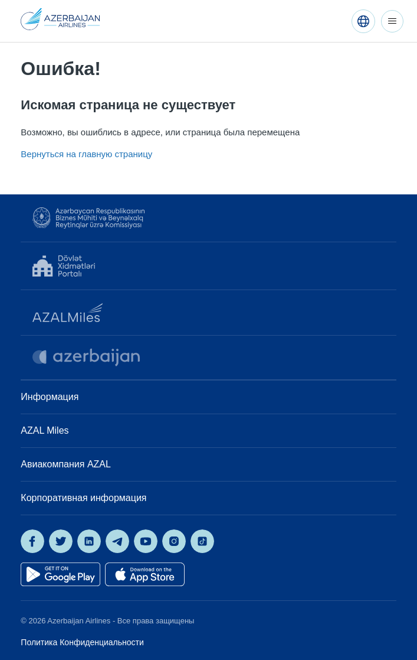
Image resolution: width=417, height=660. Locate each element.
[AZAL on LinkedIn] (89, 541)
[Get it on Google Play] (60, 574)
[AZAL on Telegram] (117, 541)
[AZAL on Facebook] (32, 541)
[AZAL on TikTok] (202, 541)
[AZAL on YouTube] (145, 541)
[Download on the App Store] (145, 574)
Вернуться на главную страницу (86, 154)
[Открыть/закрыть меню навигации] (392, 21)
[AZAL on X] (61, 541)
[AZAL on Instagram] (174, 541)
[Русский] (363, 21)
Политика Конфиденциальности (82, 642)
